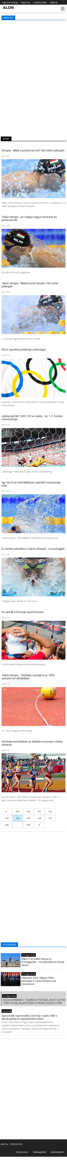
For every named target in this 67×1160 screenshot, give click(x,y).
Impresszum (22, 1152)
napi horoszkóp (10, 2)
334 (17, 818)
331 (39, 811)
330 (28, 811)
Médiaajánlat (39, 1152)
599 (28, 824)
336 (39, 818)
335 (28, 818)
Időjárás (54, 2)
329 (17, 811)
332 (50, 811)
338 (7, 824)
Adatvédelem (57, 1152)
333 (7, 818)
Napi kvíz (25, 2)
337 (50, 818)
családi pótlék (40, 2)
